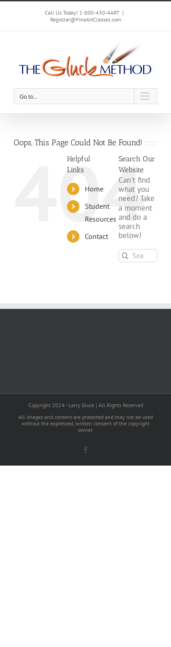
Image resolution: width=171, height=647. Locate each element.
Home (94, 188)
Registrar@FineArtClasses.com (85, 19)
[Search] (125, 255)
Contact (96, 236)
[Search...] (138, 255)
